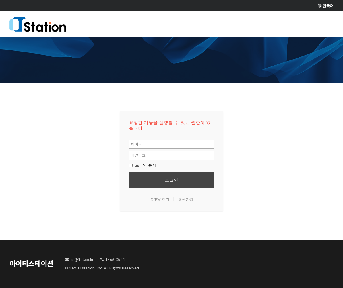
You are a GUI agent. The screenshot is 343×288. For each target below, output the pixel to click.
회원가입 (185, 199)
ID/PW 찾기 (160, 199)
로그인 (171, 180)
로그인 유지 (142, 165)
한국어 (326, 5)
